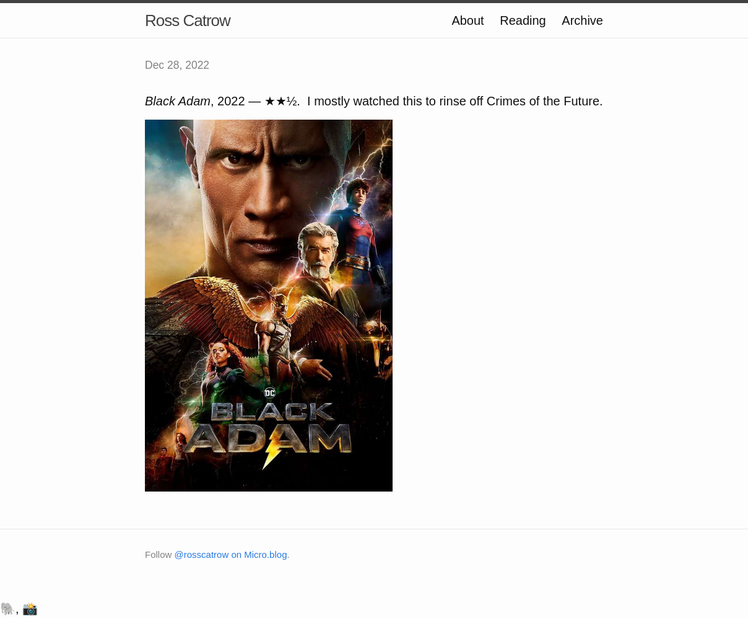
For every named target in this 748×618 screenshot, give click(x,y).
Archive (582, 20)
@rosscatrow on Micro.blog (231, 554)
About (467, 20)
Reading (523, 20)
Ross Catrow (187, 20)
